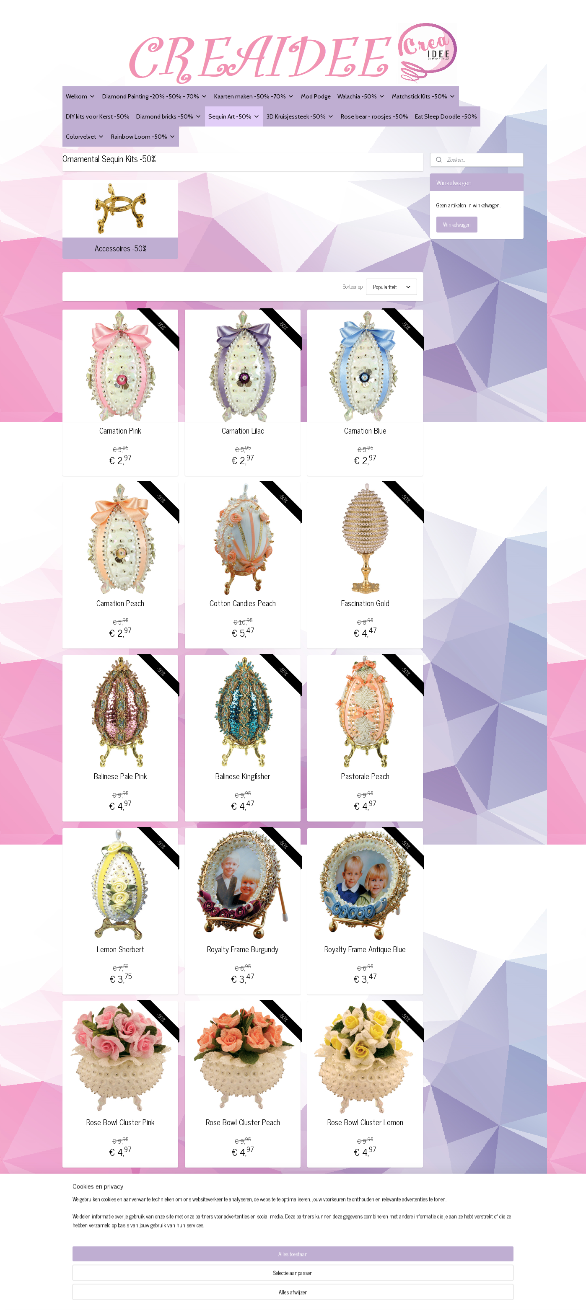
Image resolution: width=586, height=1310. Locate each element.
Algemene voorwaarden (92, 1212)
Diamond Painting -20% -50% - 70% (154, 96)
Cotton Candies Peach (243, 600)
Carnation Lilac (243, 428)
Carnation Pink (120, 428)
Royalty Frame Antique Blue (365, 946)
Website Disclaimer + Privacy (99, 1222)
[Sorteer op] (391, 285)
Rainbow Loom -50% (143, 136)
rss (324, 1294)
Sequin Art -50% (234, 116)
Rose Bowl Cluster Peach (243, 1119)
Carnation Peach (120, 600)
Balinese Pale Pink (120, 773)
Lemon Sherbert (120, 946)
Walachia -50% (361, 96)
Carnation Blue (365, 428)
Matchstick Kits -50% (424, 96)
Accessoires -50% (120, 248)
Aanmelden (361, 1250)
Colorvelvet (85, 136)
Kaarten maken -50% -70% (254, 96)
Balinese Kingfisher (242, 773)
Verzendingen (81, 1240)
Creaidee (175, 1197)
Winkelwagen (457, 224)
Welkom (81, 96)
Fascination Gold (365, 600)
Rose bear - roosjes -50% (374, 116)
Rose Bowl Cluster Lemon (365, 1119)
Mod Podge (316, 96)
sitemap (312, 1294)
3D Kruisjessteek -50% (300, 116)
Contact (74, 1250)
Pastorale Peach (365, 773)
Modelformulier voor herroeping (101, 1231)
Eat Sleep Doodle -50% (446, 116)
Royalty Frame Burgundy (242, 946)
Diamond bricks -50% (169, 116)
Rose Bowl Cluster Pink (120, 1119)
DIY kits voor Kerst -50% (98, 116)
